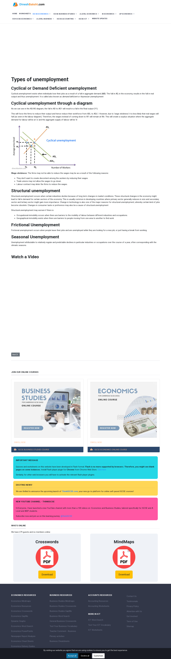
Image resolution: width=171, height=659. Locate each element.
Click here (102, 469)
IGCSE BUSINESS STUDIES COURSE (33, 449)
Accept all (72, 656)
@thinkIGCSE (66, 516)
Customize (98, 656)
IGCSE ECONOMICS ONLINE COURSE (110, 449)
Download (47, 574)
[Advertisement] (85, 47)
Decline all (85, 656)
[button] (42, 14)
